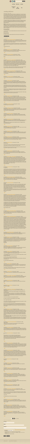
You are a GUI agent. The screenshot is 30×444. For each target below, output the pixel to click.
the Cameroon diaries (13, 7)
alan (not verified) (9, 136)
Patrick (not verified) (10, 350)
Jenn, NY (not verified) (10, 327)
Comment (5, 426)
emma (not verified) (9, 411)
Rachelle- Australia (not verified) (11, 216)
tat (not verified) (9, 271)
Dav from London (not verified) (11, 39)
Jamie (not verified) (9, 49)
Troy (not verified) (9, 80)
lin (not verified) (9, 263)
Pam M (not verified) (9, 373)
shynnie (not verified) (10, 399)
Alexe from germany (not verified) (11, 321)
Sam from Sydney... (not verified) (11, 275)
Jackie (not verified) (9, 126)
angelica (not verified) (10, 119)
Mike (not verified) (9, 285)
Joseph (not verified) (9, 384)
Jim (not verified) (9, 379)
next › (16, 418)
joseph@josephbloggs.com (10, 1)
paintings (21, 4)
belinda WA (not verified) (10, 232)
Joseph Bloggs (6, 4)
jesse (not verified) (9, 367)
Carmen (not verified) (10, 76)
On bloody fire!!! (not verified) (11, 194)
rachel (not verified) (9, 245)
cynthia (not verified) (10, 113)
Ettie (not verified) (9, 142)
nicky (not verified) (9, 131)
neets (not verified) (9, 280)
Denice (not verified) (9, 166)
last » (18, 418)
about (5, 441)
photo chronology (17, 8)
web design (13, 4)
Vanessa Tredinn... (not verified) (11, 156)
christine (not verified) (10, 182)
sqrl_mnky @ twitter (12, 1)
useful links (13, 441)
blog (21, 7)
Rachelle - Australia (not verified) (11, 210)
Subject (5, 424)
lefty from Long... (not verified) (11, 388)
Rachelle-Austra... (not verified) (11, 289)
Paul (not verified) (9, 251)
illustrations (17, 4)
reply (4, 47)
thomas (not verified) (10, 54)
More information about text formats (20, 429)
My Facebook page (14, 1)
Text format (6, 430)
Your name (5, 421)
